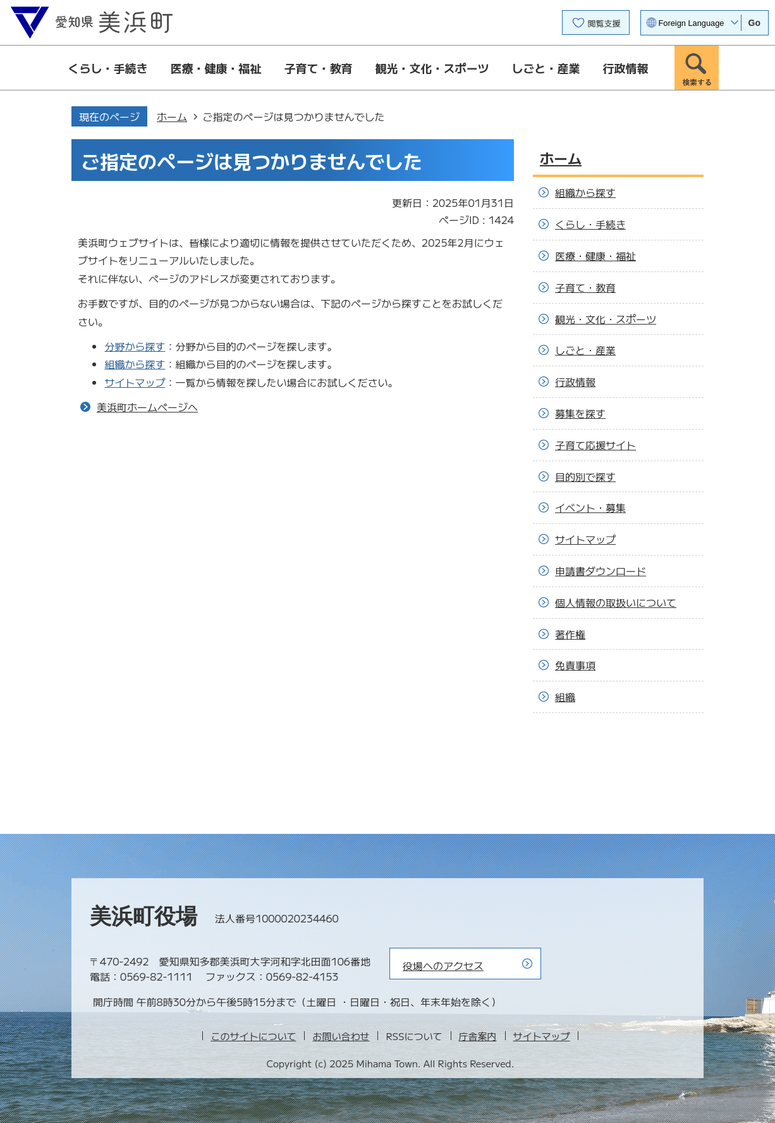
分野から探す (134, 346)
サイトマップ (134, 382)
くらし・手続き (108, 67)
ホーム (172, 116)
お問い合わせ (340, 1036)
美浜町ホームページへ (147, 406)
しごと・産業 (546, 67)
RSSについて (414, 1036)
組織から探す (134, 363)
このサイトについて (253, 1036)
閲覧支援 (604, 23)
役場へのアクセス (443, 965)
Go (754, 23)
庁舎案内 (478, 1036)
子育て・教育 (318, 67)
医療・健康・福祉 (216, 67)
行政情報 (626, 67)
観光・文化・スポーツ (432, 67)
